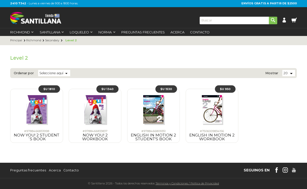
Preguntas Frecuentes (143, 32)
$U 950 (225, 89)
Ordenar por (24, 73)
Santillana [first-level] (52, 32)
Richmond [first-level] (22, 32)
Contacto (200, 32)
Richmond (33, 40)
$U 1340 (107, 89)
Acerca (177, 32)
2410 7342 (18, 3)
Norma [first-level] (106, 32)
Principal (16, 40)
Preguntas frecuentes (28, 170)
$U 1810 (49, 89)
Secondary (52, 40)
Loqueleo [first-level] (81, 32)
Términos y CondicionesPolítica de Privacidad (187, 183)
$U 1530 (166, 89)
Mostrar (271, 73)
